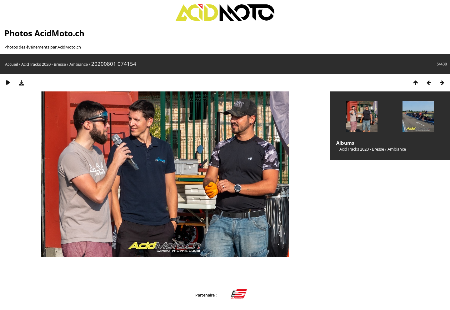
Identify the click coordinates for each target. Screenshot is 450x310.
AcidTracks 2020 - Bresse (43, 64)
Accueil (11, 64)
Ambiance (78, 64)
